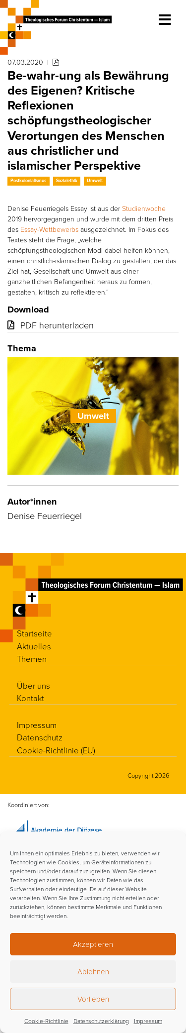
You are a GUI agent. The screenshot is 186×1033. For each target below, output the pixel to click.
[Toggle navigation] (165, 20)
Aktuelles (34, 646)
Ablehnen (93, 971)
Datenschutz (39, 737)
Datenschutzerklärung (101, 1021)
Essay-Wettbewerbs (49, 229)
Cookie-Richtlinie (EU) (56, 750)
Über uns (33, 685)
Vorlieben (93, 999)
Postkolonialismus (28, 180)
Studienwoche (144, 208)
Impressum (148, 1021)
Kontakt (30, 698)
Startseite (34, 633)
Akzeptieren (93, 944)
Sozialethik (66, 180)
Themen (32, 658)
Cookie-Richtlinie (46, 1021)
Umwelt (95, 180)
